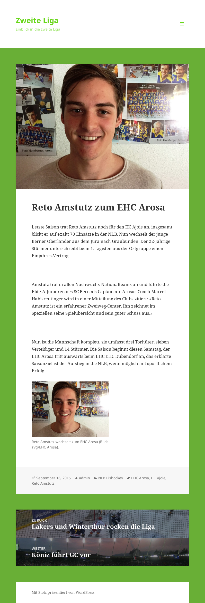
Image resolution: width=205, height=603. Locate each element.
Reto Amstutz (43, 483)
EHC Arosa (140, 477)
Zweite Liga (37, 20)
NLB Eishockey (110, 477)
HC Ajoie (158, 477)
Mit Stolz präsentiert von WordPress (63, 592)
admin (84, 477)
